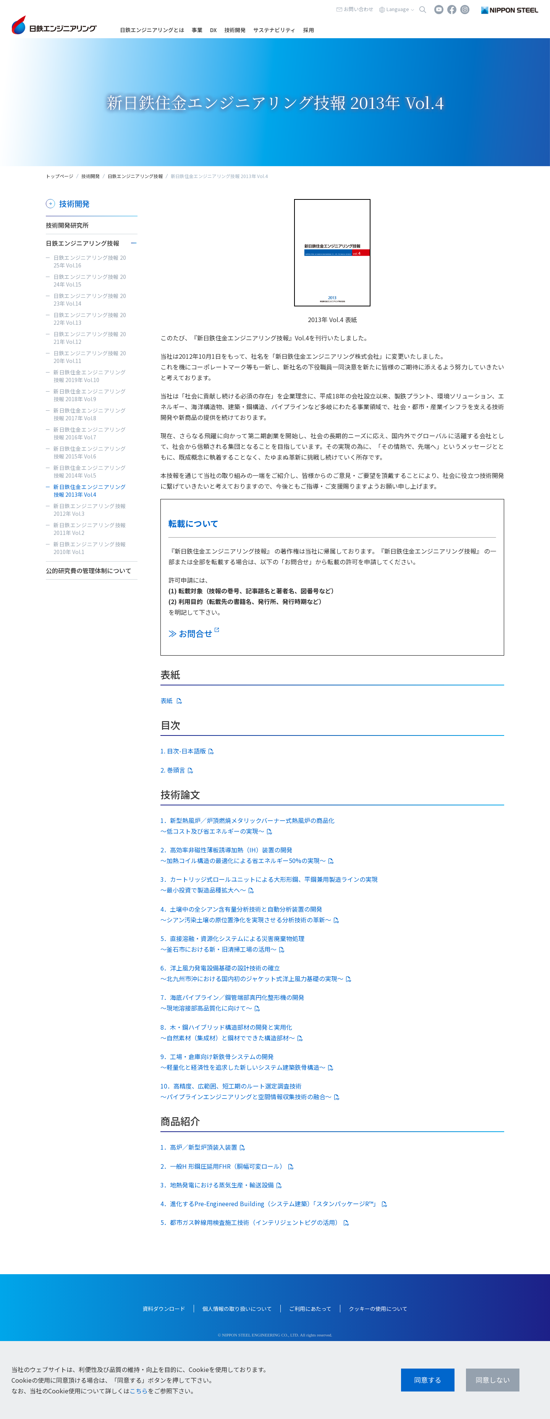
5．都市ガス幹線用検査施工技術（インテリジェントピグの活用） (250, 1222)
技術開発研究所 (67, 225)
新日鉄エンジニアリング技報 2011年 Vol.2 (89, 528)
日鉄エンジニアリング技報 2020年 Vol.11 (89, 356)
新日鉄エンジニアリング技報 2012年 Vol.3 (89, 509)
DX (213, 30)
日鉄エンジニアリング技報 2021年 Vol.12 (89, 337)
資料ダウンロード (163, 1308)
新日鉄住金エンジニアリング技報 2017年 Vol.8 (89, 414)
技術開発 (235, 30)
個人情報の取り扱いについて (237, 1308)
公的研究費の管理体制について (88, 570)
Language (398, 9)
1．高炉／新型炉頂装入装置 (198, 1147)
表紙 (167, 700)
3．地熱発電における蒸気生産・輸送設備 (217, 1184)
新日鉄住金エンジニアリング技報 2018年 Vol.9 (89, 395)
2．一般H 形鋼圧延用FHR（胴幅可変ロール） (223, 1166)
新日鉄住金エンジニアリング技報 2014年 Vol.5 (89, 471)
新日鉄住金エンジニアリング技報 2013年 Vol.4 (89, 490)
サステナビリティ (274, 30)
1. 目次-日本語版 (183, 750)
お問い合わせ (359, 9)
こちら (138, 1390)
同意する (428, 1380)
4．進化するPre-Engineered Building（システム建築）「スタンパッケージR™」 (269, 1203)
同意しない (493, 1380)
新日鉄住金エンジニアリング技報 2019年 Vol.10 (89, 376)
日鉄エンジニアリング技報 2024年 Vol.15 (89, 280)
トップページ (59, 176)
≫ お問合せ (190, 633)
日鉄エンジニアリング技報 (135, 176)
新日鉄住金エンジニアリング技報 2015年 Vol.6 (89, 452)
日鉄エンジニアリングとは (152, 30)
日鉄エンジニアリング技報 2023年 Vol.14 (89, 299)
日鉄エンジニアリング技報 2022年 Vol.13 (89, 318)
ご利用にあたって (310, 1308)
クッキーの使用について (378, 1308)
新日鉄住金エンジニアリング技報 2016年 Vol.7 (89, 433)
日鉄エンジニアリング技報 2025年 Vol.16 (89, 261)
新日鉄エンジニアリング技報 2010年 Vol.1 (89, 548)
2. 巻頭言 (172, 769)
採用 (308, 30)
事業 (197, 30)
